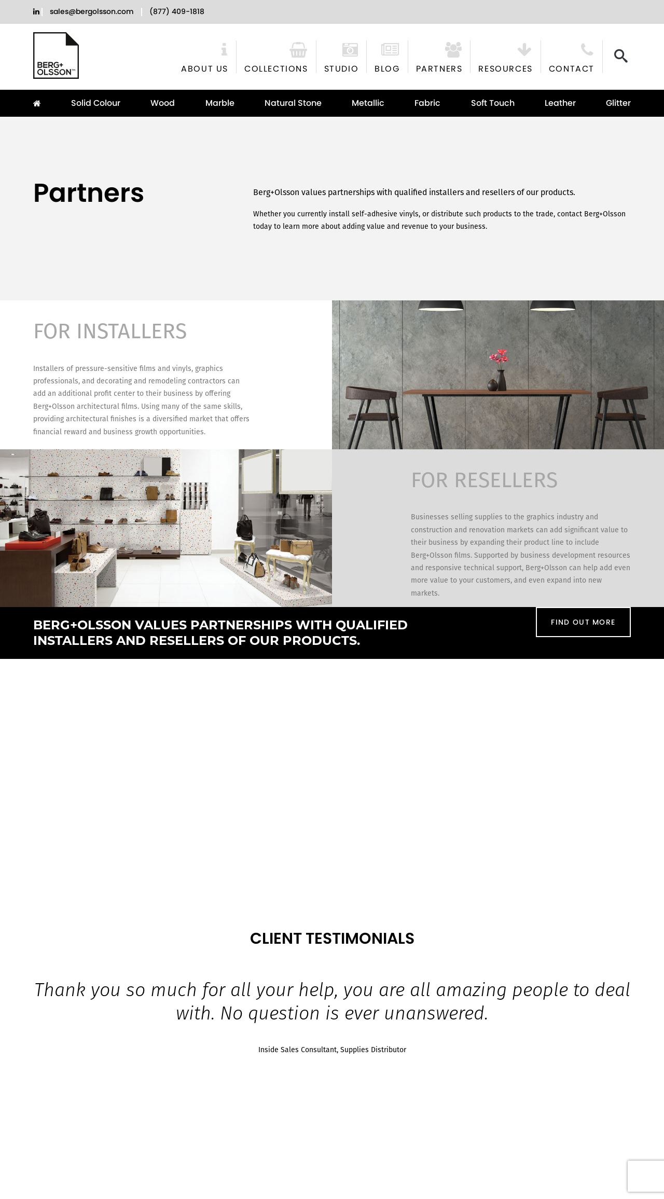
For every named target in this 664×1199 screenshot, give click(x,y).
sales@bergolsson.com (92, 11)
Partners (439, 68)
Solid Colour (95, 103)
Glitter (618, 103)
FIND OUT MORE (583, 622)
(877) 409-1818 (176, 11)
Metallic (368, 103)
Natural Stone (293, 103)
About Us (204, 68)
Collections (276, 68)
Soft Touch (493, 103)
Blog (387, 68)
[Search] (621, 56)
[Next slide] (651, 992)
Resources (505, 68)
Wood (162, 103)
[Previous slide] (13, 992)
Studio (341, 68)
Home (41, 103)
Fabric (427, 103)
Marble (219, 103)
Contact (571, 68)
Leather (560, 103)
